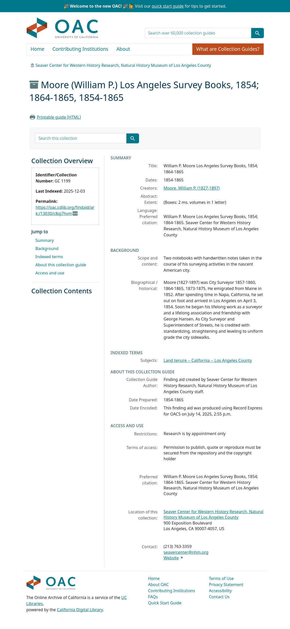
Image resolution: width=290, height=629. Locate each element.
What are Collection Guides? (228, 49)
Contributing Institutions (80, 49)
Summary (45, 240)
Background (47, 248)
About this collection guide (61, 265)
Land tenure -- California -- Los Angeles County (208, 360)
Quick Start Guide (165, 603)
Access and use (50, 273)
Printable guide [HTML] (59, 117)
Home (37, 49)
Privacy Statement (226, 584)
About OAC (158, 584)
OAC (62, 28)
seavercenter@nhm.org (186, 552)
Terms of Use (221, 578)
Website (171, 558)
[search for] (198, 33)
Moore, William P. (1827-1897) (192, 188)
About (123, 49)
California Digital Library (80, 609)
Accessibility (220, 590)
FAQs (153, 597)
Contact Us (219, 597)
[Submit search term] (257, 33)
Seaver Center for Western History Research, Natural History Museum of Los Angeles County (123, 65)
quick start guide (168, 6)
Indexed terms (49, 256)
